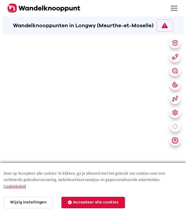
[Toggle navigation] (173, 8)
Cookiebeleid (15, 186)
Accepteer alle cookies (93, 202)
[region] (93, 125)
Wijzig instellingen (28, 202)
